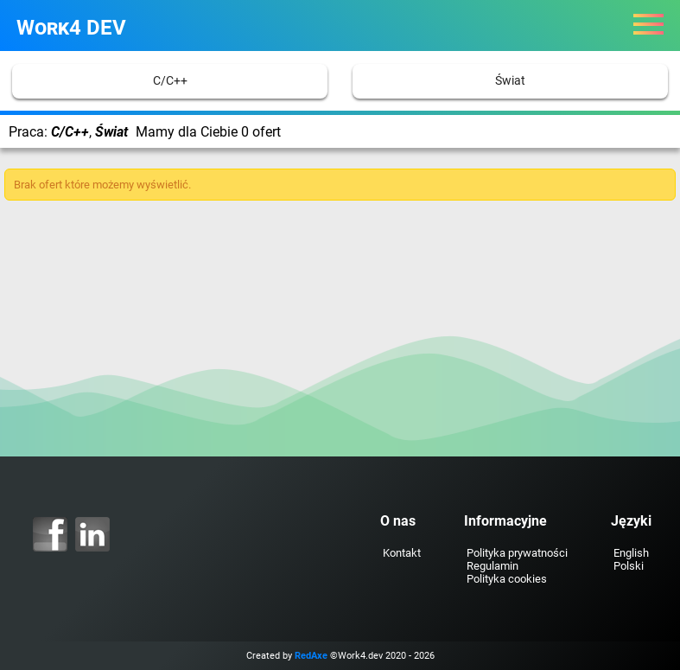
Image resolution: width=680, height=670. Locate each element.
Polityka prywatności (517, 552)
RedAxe (311, 655)
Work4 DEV (71, 28)
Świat (510, 80)
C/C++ (170, 80)
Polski (628, 565)
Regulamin (492, 565)
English (631, 552)
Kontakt (402, 552)
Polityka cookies (507, 578)
